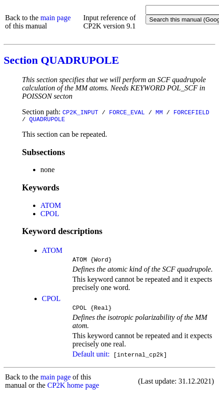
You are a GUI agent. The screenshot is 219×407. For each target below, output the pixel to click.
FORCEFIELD (191, 112)
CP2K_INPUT (80, 112)
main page (55, 18)
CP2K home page (73, 389)
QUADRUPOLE (47, 120)
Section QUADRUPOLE (61, 60)
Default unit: (91, 358)
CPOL (49, 215)
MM (159, 112)
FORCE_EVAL (127, 112)
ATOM (50, 207)
